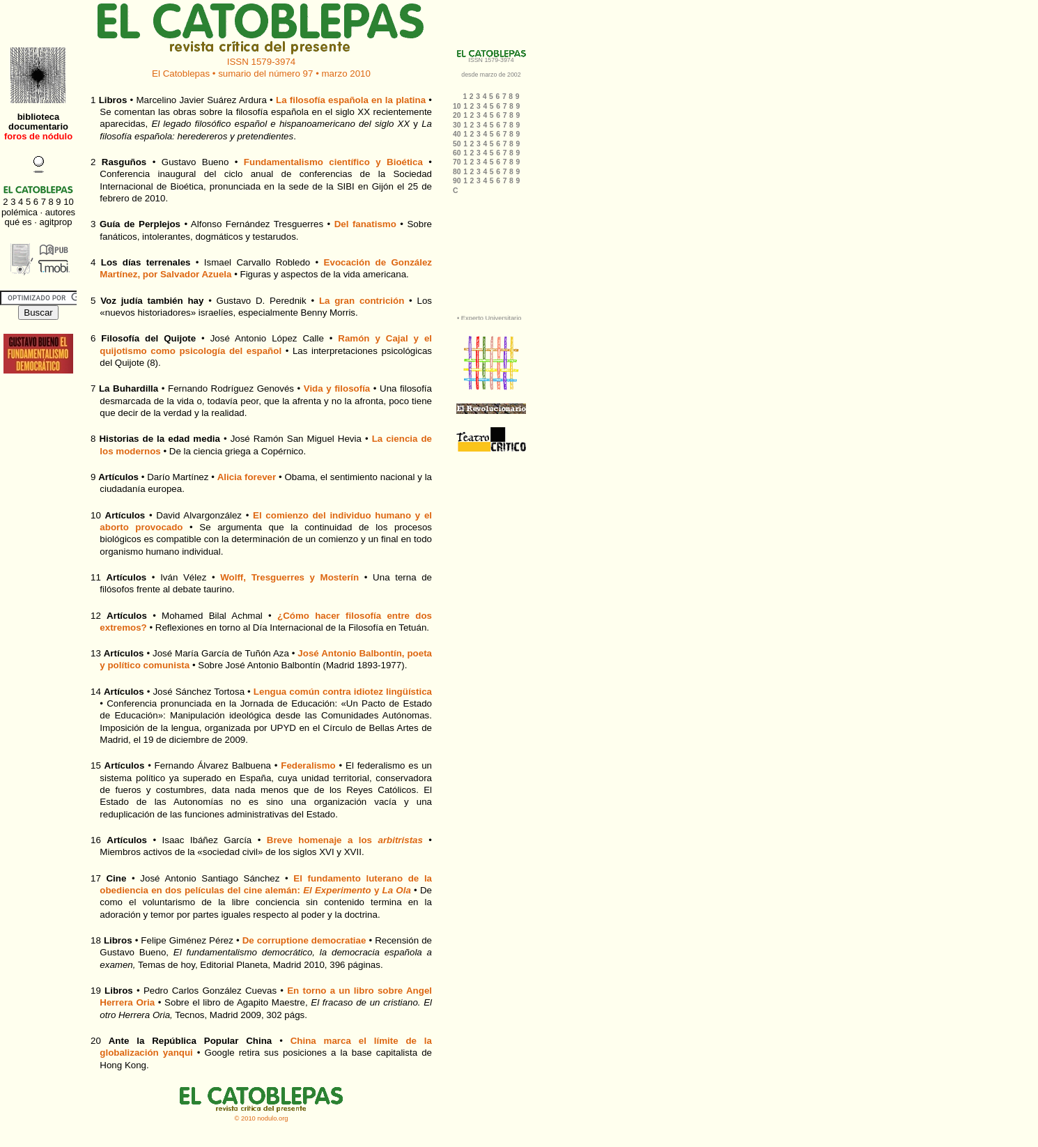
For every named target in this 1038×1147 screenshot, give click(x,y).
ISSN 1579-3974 (261, 61)
